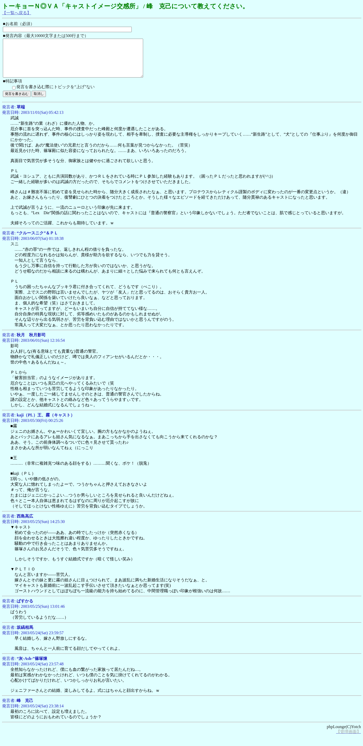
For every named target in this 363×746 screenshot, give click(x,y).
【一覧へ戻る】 (16, 13)
